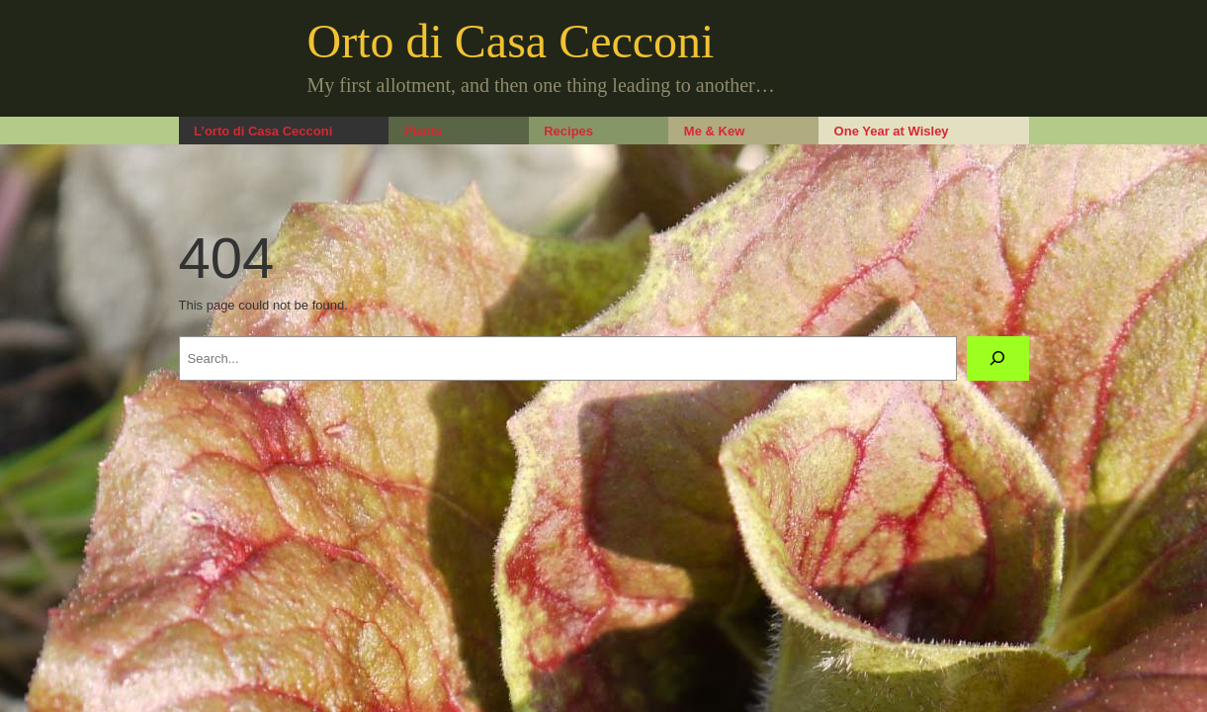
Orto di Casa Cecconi (511, 41)
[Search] (998, 358)
